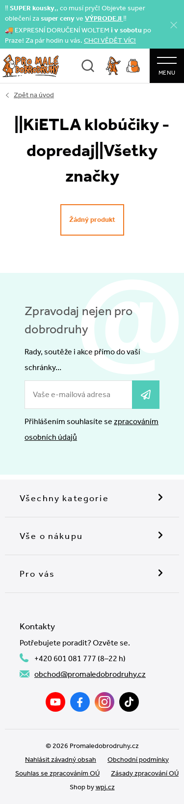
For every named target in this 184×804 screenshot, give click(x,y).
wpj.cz (105, 787)
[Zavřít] (174, 25)
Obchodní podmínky (138, 759)
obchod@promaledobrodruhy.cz (90, 674)
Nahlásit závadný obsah (60, 759)
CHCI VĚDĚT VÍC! (110, 40)
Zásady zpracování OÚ (145, 773)
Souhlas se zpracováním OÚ (57, 773)
